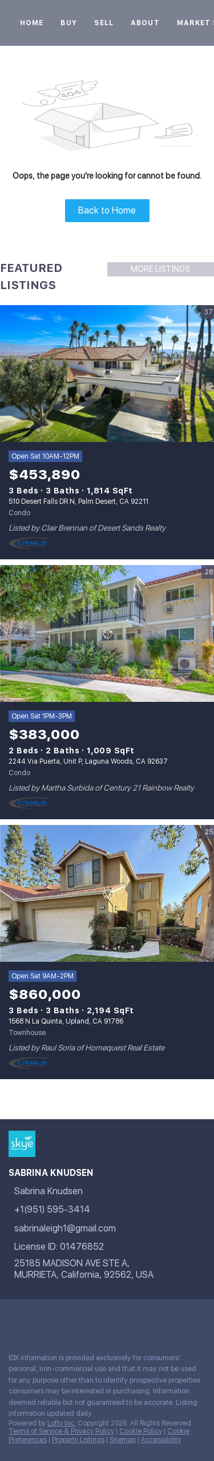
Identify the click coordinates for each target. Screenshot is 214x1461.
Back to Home (107, 210)
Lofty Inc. (61, 1423)
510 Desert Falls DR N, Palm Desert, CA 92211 (78, 501)
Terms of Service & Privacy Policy (61, 1431)
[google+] (36, 1319)
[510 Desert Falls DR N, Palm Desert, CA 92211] (107, 374)
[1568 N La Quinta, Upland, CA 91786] (107, 893)
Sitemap (123, 1440)
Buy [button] (68, 23)
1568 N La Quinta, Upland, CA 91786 (66, 1021)
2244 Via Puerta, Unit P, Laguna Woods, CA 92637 (88, 761)
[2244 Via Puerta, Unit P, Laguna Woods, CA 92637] (107, 633)
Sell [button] (104, 23)
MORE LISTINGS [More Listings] (160, 269)
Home (31, 23)
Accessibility (161, 1440)
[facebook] (13, 1319)
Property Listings (78, 1440)
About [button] (145, 23)
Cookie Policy (140, 1431)
